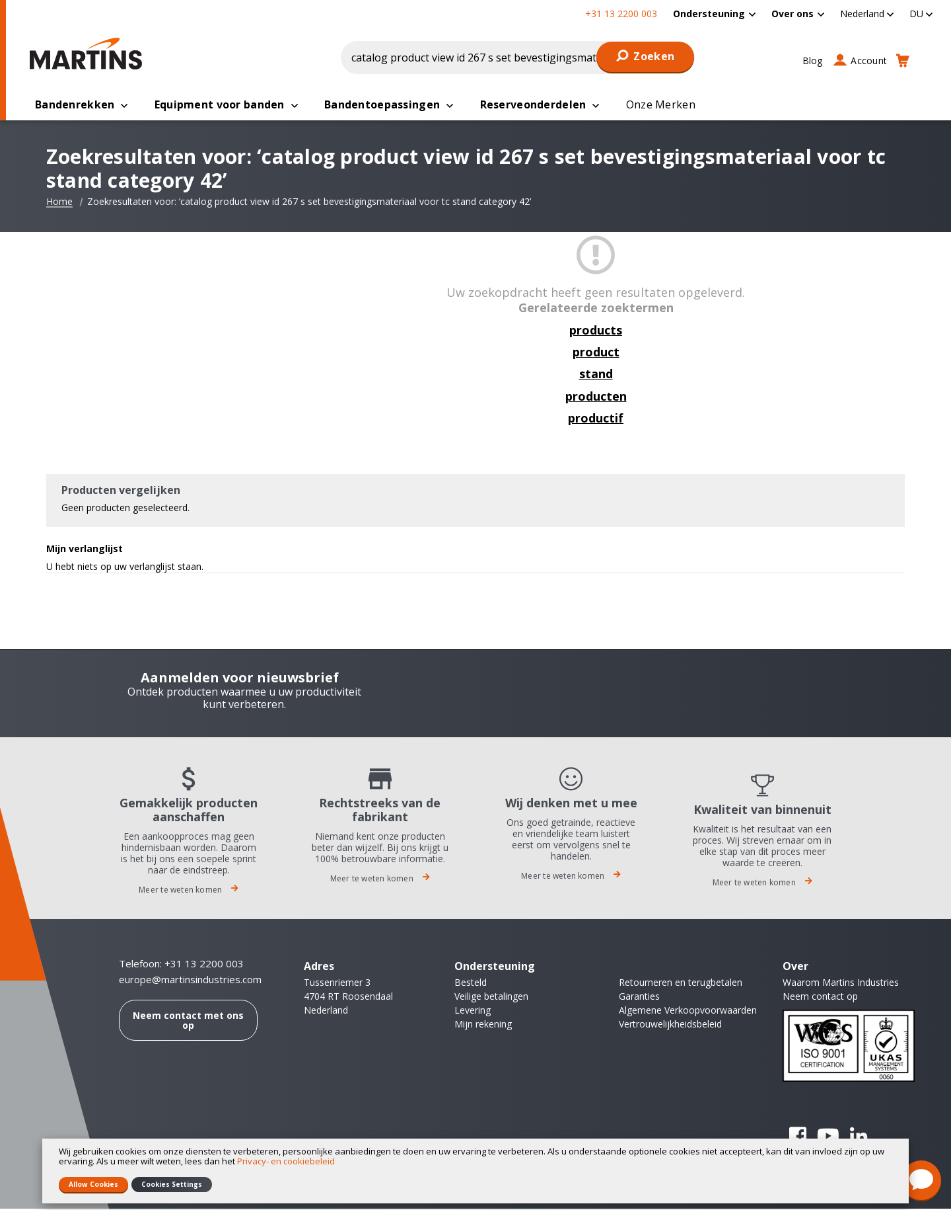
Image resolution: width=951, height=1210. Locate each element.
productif (595, 419)
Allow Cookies (93, 1184)
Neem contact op (820, 997)
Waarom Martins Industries (841, 983)
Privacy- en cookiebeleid (286, 1161)
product (596, 353)
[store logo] (89, 53)
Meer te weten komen (188, 891)
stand (596, 375)
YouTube (828, 1137)
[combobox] (518, 57)
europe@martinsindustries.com (190, 981)
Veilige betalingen (491, 997)
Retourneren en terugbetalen (680, 983)
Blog (812, 60)
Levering (472, 1011)
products (595, 331)
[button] (867, 13)
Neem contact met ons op (188, 1021)
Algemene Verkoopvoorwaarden (688, 1011)
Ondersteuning (709, 13)
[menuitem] (714, 13)
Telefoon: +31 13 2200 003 (181, 964)
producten (596, 397)
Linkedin (858, 1137)
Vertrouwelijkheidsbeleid (670, 1025)
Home (59, 203)
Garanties (639, 997)
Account (869, 60)
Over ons (792, 13)
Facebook (797, 1137)
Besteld (470, 983)
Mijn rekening (483, 1025)
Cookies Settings (171, 1184)
